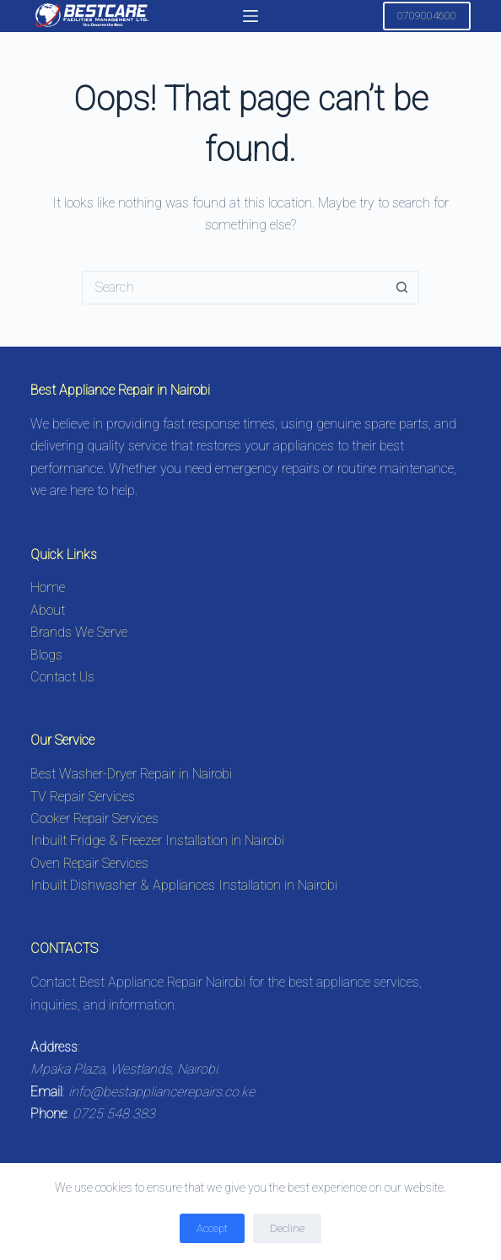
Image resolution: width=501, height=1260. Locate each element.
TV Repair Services (82, 797)
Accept (212, 1228)
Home (47, 587)
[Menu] (250, 16)
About (47, 610)
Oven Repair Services (89, 863)
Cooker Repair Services (94, 818)
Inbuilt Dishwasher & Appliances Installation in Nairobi (183, 885)
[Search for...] (233, 287)
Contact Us (62, 677)
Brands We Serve (78, 632)
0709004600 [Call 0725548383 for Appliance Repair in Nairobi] (426, 15)
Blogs (46, 655)
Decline (287, 1228)
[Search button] (402, 287)
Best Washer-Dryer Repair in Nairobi (131, 774)
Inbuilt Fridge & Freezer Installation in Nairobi (157, 840)
